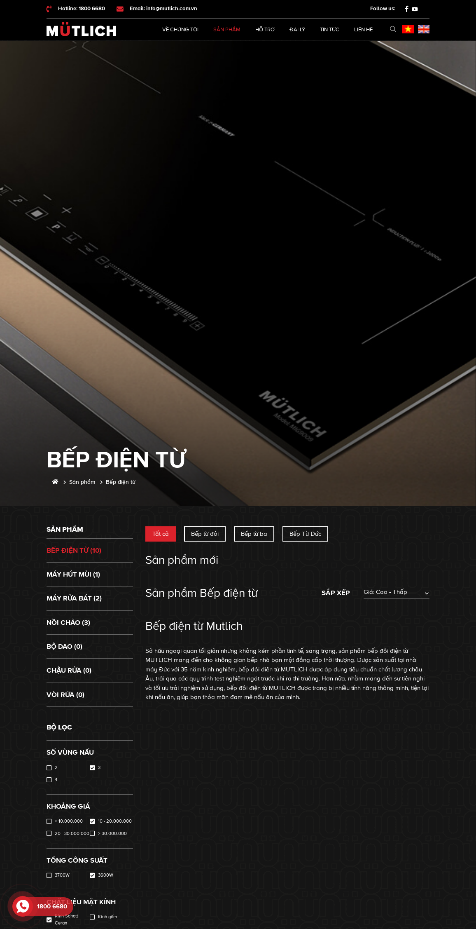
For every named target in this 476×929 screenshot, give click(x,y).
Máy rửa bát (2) (74, 598)
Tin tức (329, 29)
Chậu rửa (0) (69, 670)
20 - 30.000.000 (72, 833)
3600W (105, 875)
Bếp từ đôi (205, 533)
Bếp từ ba (254, 533)
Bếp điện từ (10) (74, 550)
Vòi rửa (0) (65, 694)
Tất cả (160, 533)
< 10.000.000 (69, 821)
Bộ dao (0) (64, 646)
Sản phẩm (226, 29)
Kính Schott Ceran (66, 919)
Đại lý (297, 29)
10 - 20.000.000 (115, 821)
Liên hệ (363, 29)
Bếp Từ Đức (305, 533)
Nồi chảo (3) (68, 622)
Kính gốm (107, 917)
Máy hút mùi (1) (73, 574)
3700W (62, 875)
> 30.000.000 (112, 833)
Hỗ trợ (265, 29)
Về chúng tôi (180, 29)
